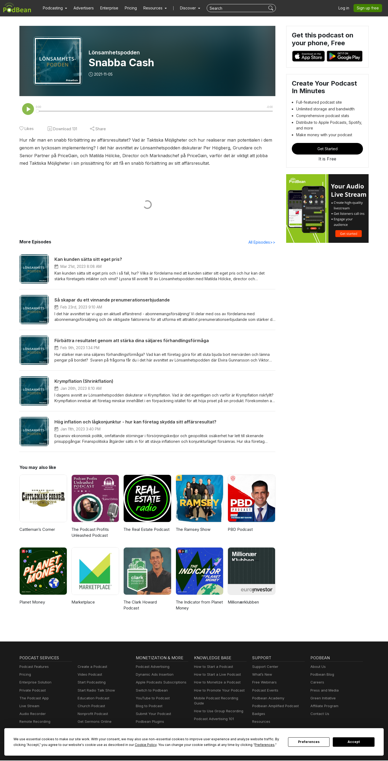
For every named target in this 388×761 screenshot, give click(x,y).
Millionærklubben (243, 602)
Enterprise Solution (34, 683)
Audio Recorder (31, 714)
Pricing (127, 8)
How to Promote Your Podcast (217, 691)
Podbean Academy (267, 699)
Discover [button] (182, 8)
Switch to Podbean (150, 691)
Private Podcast (31, 691)
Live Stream (28, 706)
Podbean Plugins (149, 722)
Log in (346, 8)
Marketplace (82, 602)
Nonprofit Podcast (92, 714)
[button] (54, 8)
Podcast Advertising (151, 667)
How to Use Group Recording (217, 706)
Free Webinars (263, 683)
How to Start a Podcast (212, 667)
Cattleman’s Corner (36, 530)
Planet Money (31, 602)
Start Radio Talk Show (95, 691)
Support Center (264, 667)
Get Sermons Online (94, 722)
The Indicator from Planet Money (198, 605)
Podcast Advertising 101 (213, 714)
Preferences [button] (213, 744)
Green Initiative (322, 699)
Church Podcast (90, 706)
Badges (258, 714)
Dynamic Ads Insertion (153, 675)
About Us (317, 667)
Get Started (327, 148)
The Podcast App (32, 699)
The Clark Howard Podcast (139, 605)
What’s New (261, 675)
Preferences (309, 742)
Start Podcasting (91, 683)
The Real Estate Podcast (145, 530)
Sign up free (369, 8)
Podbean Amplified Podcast (274, 706)
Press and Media (323, 691)
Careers (316, 683)
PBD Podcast (240, 530)
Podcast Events (264, 691)
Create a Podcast (91, 667)
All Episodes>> (262, 242)
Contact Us (319, 714)
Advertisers (81, 8)
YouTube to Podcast (152, 699)
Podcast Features (33, 667)
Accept (353, 742)
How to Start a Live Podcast (216, 675)
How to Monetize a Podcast (215, 683)
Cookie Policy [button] (106, 744)
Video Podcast (89, 675)
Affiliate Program (323, 706)
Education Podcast (92, 699)
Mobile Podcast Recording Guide (220, 699)
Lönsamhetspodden (114, 52)
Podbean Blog (321, 675)
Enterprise (106, 8)
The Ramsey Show (193, 530)
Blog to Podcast (148, 706)
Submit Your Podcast (152, 714)
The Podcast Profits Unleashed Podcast (89, 533)
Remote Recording (34, 722)
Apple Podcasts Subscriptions (159, 683)
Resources (260, 722)
